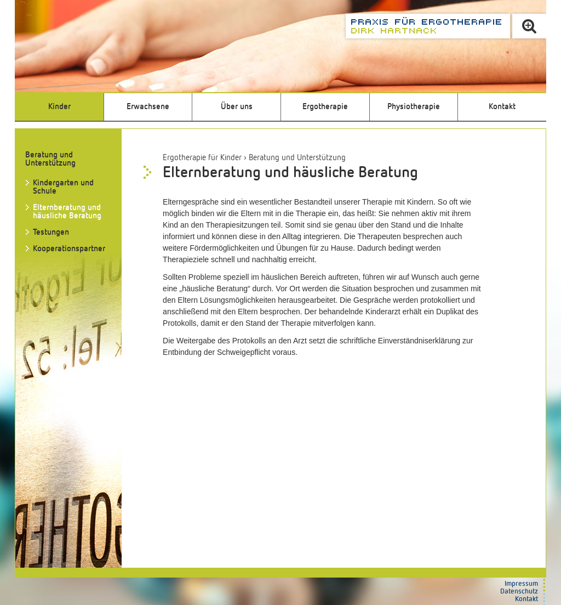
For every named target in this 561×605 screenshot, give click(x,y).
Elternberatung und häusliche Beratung (67, 211)
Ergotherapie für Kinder (202, 158)
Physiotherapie (413, 107)
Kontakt (502, 107)
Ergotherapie (325, 107)
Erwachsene (148, 107)
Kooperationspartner (69, 249)
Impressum (521, 583)
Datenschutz (519, 591)
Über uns (237, 107)
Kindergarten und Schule (63, 187)
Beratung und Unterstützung (297, 158)
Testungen (51, 232)
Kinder (59, 107)
